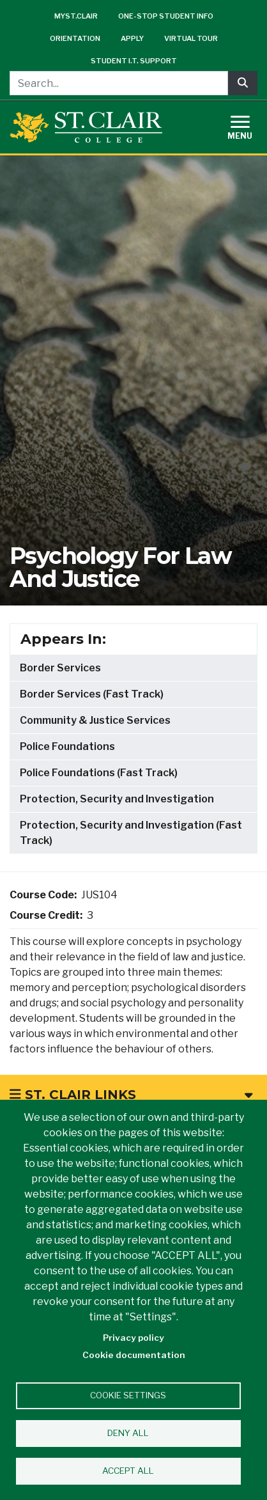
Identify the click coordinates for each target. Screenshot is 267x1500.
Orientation (75, 38)
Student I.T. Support (134, 60)
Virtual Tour (191, 38)
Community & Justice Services (95, 720)
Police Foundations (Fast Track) (99, 773)
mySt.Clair (76, 16)
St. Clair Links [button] (131, 1094)
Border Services (60, 668)
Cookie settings (128, 1395)
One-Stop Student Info (165, 16)
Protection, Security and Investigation (117, 799)
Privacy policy (133, 1337)
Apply (132, 38)
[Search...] (119, 83)
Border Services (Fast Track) (92, 694)
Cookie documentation (133, 1355)
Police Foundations (67, 746)
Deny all (128, 1433)
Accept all (128, 1470)
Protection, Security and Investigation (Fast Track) (131, 833)
